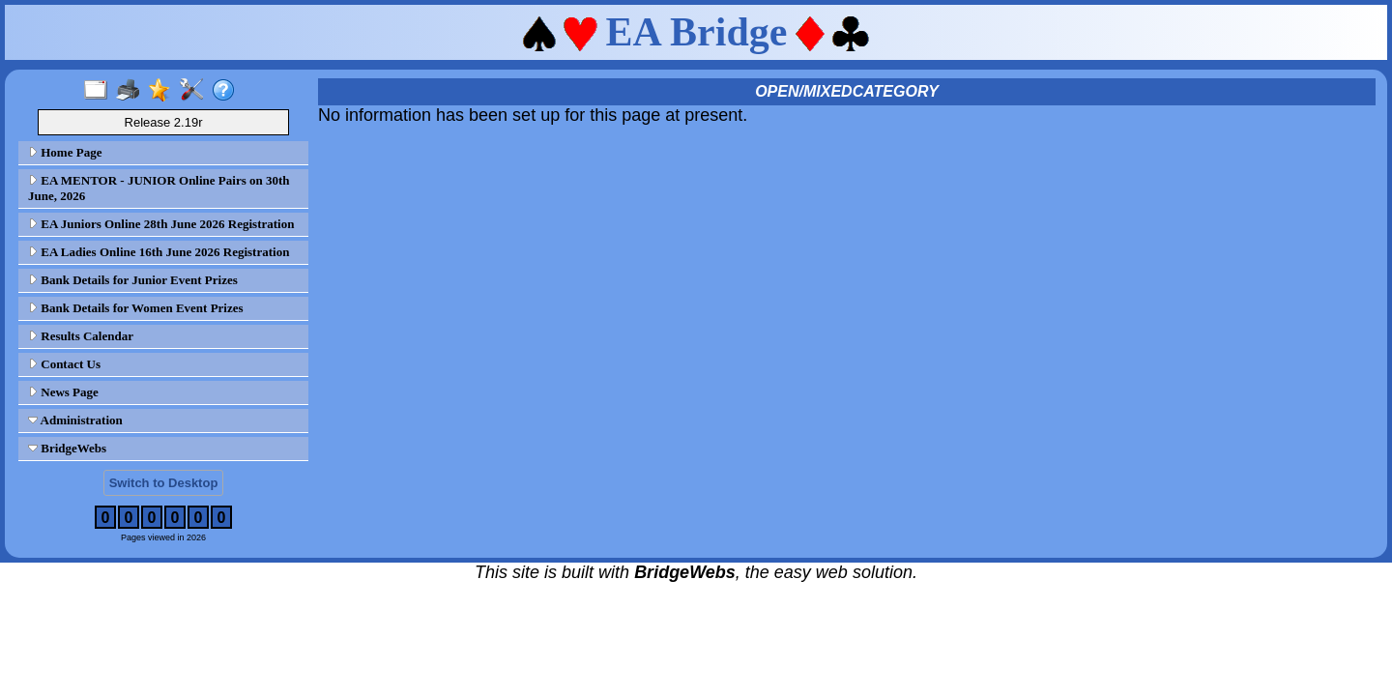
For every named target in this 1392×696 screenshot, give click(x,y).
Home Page (65, 152)
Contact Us (64, 364)
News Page (63, 392)
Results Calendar (80, 336)
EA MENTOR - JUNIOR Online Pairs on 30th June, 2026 (159, 188)
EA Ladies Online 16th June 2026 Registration (158, 252)
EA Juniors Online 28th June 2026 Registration (161, 224)
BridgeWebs (67, 448)
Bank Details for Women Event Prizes (136, 308)
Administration (75, 420)
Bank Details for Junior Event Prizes (133, 280)
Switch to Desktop (163, 483)
